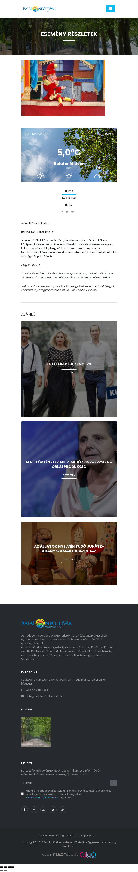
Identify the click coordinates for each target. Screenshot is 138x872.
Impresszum (89, 835)
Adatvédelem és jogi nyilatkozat (58, 835)
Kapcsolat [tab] (69, 198)
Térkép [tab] (69, 205)
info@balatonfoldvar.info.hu (45, 696)
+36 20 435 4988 (37, 690)
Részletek (69, 372)
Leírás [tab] (69, 191)
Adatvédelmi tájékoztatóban (42, 797)
